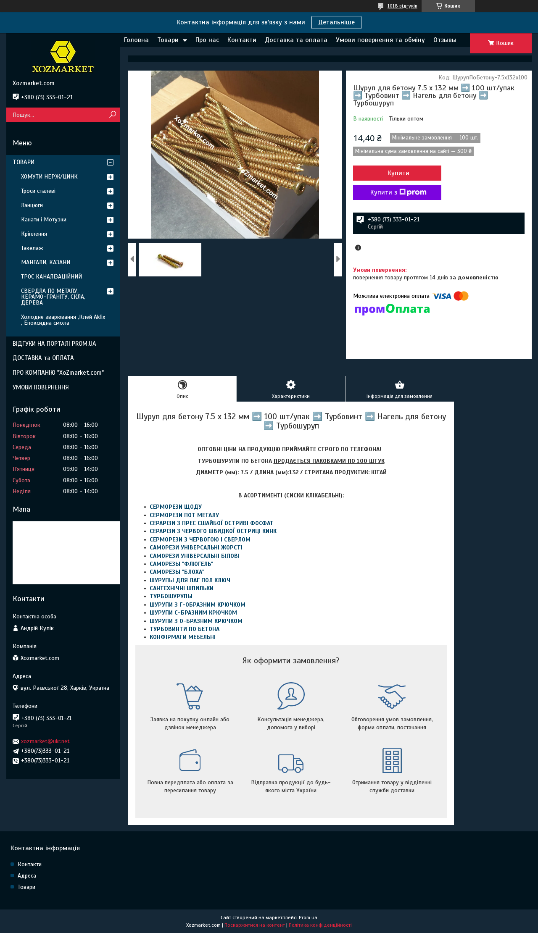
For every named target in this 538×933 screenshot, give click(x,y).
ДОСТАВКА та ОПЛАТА (43, 358)
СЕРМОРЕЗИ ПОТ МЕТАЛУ (184, 515)
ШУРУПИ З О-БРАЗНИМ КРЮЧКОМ (196, 621)
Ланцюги (32, 205)
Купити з (398, 192)
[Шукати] (112, 115)
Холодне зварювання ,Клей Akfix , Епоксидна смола (63, 319)
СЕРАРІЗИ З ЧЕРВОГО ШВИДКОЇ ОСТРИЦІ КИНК (213, 531)
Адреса (27, 875)
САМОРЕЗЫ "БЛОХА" (177, 572)
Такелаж (32, 248)
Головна (136, 40)
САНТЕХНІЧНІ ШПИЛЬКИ (182, 588)
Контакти (241, 40)
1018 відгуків (402, 6)
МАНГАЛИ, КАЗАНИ (45, 262)
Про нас (207, 40)
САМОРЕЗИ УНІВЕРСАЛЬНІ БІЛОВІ (195, 556)
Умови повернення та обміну (380, 40)
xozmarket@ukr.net (45, 741)
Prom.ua (308, 917)
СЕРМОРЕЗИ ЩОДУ (176, 506)
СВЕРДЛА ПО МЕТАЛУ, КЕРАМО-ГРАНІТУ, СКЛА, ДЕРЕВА (53, 296)
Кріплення (34, 233)
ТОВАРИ (23, 162)
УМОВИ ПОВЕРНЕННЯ (41, 387)
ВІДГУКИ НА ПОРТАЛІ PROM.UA (54, 343)
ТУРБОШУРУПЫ (171, 596)
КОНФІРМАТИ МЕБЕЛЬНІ (183, 637)
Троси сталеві (38, 190)
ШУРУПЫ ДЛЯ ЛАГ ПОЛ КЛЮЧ (190, 580)
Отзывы (444, 40)
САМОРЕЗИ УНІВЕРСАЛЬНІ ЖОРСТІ (196, 547)
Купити (398, 173)
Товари (168, 40)
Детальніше (336, 22)
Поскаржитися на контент (254, 925)
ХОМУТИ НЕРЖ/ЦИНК (49, 176)
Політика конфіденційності (320, 925)
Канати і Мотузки (43, 219)
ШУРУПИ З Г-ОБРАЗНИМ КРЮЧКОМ (197, 604)
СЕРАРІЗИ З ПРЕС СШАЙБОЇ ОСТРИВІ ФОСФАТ (212, 523)
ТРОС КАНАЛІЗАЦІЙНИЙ (51, 276)
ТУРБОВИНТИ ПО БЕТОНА (184, 629)
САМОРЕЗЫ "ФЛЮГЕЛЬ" (181, 564)
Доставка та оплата (296, 40)
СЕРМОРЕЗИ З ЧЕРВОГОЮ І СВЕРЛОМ (200, 539)
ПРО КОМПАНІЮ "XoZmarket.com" (58, 372)
